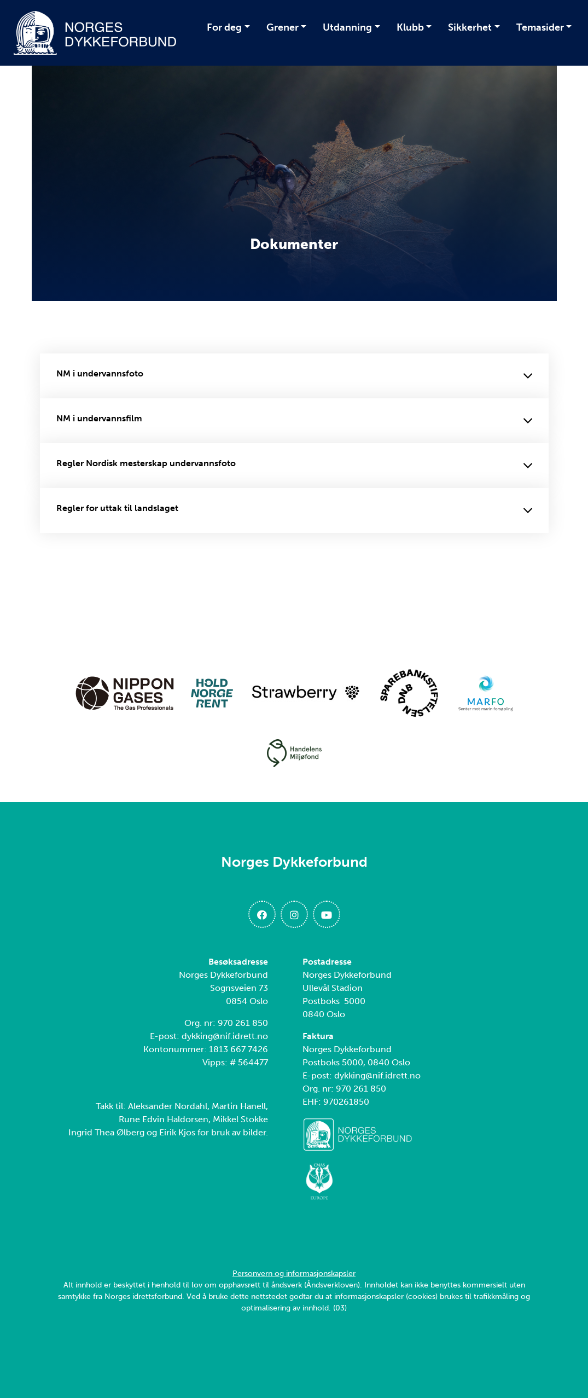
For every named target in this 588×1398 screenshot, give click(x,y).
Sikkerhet (470, 27)
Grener (282, 27)
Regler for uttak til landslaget (294, 510)
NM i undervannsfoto (294, 376)
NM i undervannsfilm (294, 421)
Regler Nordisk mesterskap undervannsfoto (294, 465)
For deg (224, 27)
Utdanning (347, 27)
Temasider (540, 27)
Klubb (410, 27)
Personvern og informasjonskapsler (294, 1273)
